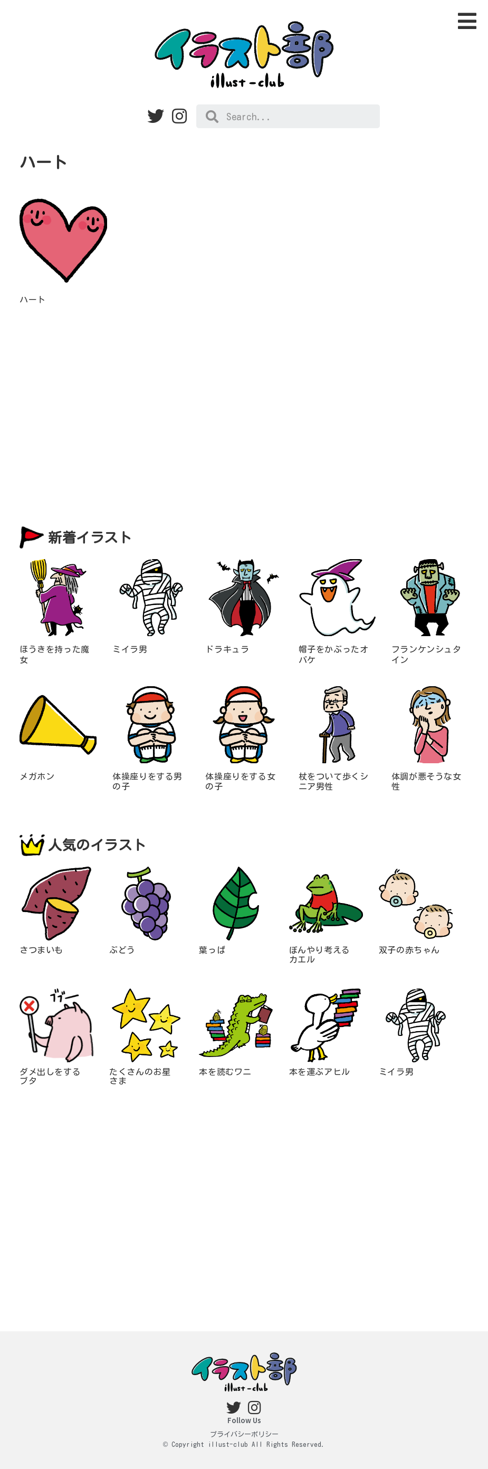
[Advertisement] (244, 415)
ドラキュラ (227, 649)
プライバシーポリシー (244, 1434)
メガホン (37, 776)
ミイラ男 (129, 649)
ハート (33, 299)
